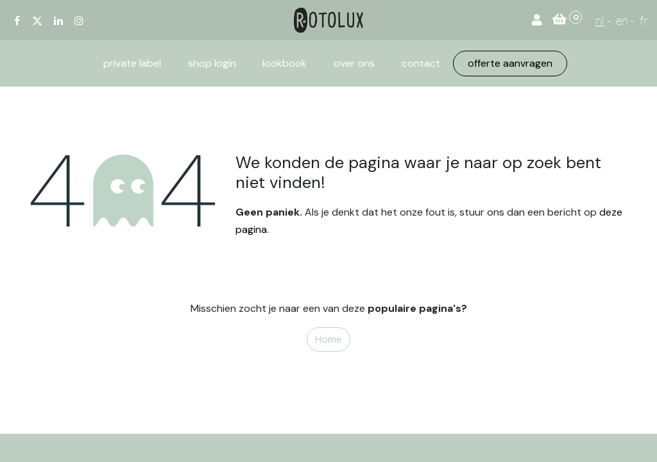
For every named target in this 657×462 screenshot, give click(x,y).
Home (328, 339)
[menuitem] (132, 63)
